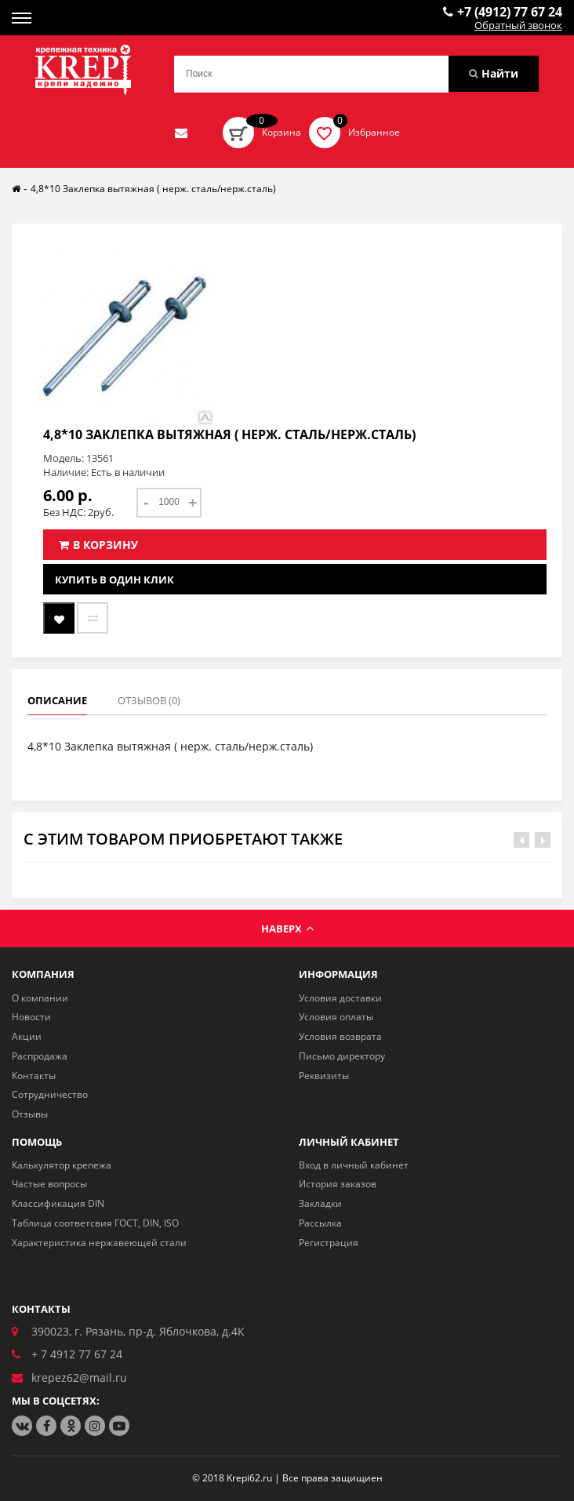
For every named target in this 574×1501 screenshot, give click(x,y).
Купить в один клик (114, 579)
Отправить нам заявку (181, 132)
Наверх (287, 928)
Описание (57, 700)
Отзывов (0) (149, 700)
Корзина (281, 132)
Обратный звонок (518, 26)
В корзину (98, 544)
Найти (493, 73)
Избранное (374, 132)
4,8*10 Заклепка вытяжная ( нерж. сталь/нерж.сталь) (153, 188)
